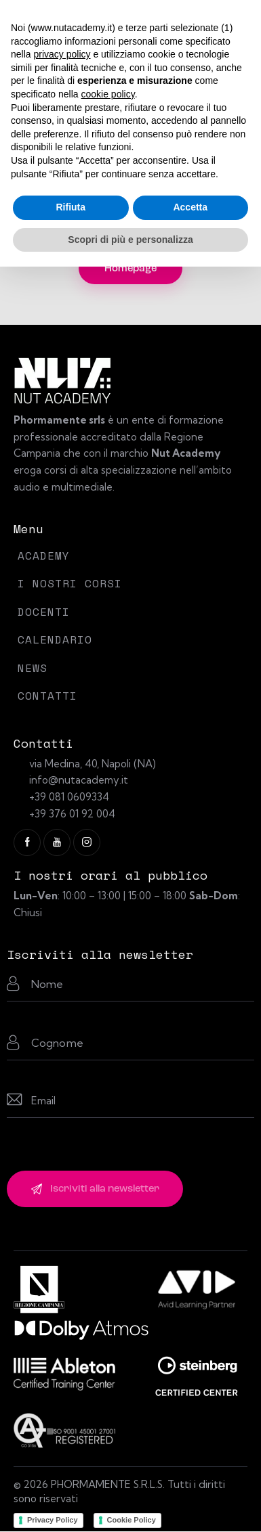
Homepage (130, 269)
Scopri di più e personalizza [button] (130, 239)
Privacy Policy (52, 1520)
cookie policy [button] (108, 94)
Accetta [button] (190, 207)
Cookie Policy (131, 1520)
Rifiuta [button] (70, 207)
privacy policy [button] (61, 54)
